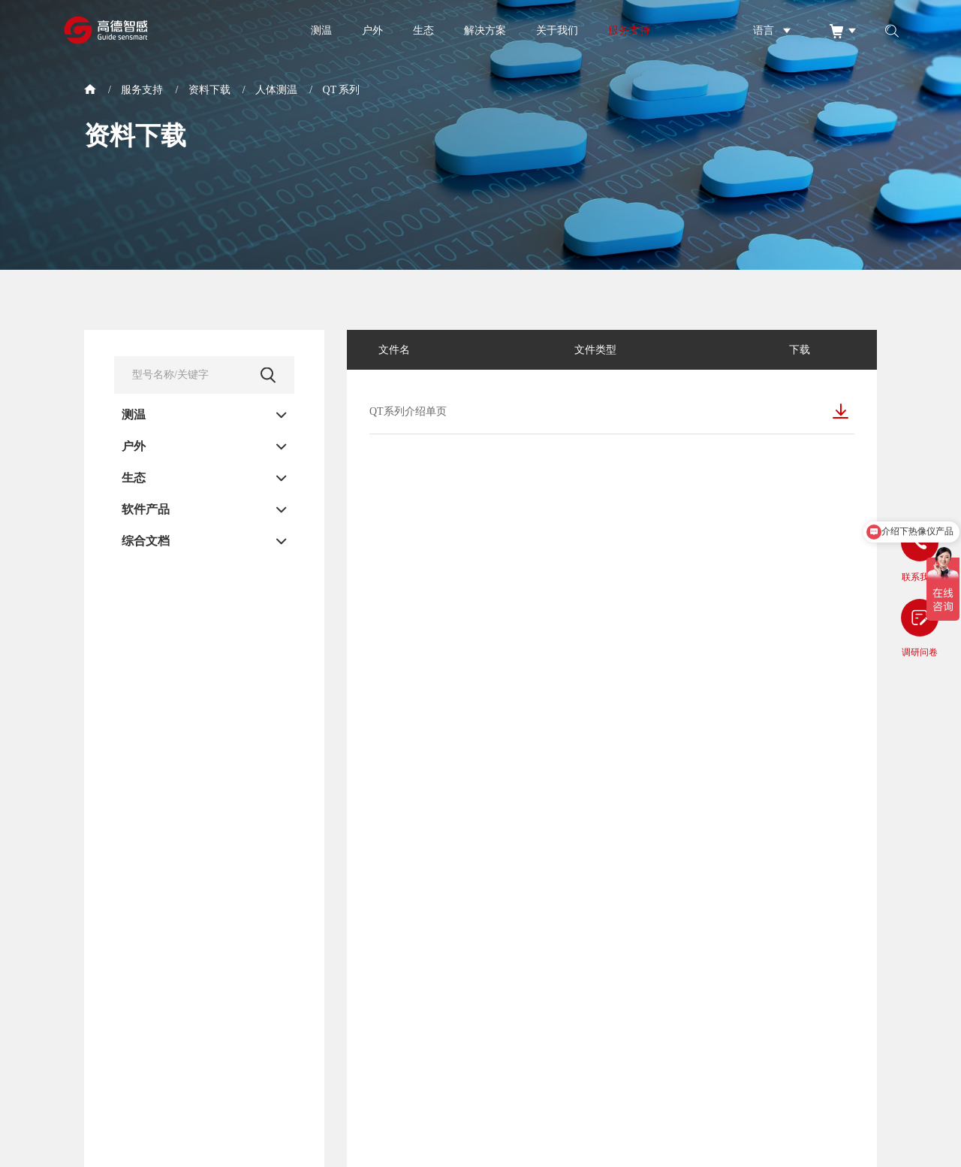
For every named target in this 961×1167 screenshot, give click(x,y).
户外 (372, 29)
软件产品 (146, 509)
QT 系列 (341, 89)
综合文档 (146, 541)
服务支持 (629, 29)
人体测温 (276, 89)
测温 (321, 29)
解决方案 (485, 29)
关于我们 (557, 29)
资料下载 (209, 89)
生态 (423, 29)
